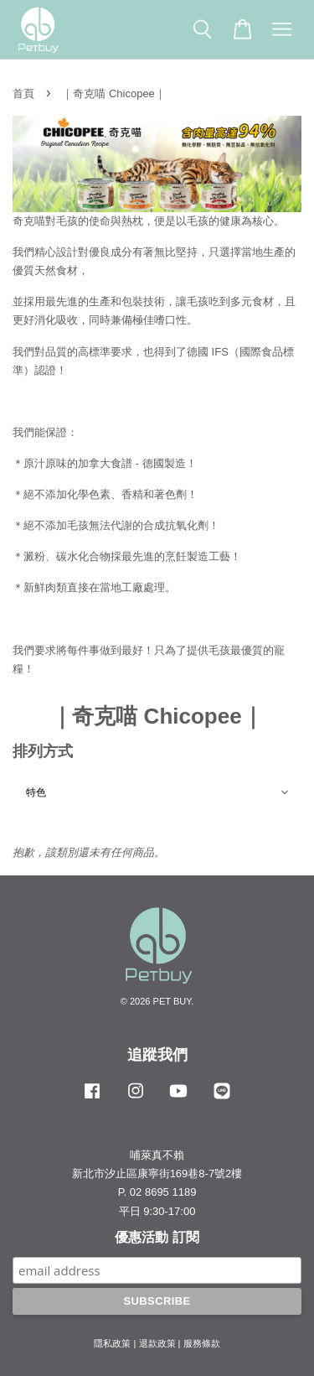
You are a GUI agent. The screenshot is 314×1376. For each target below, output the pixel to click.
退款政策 (157, 1343)
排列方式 (43, 751)
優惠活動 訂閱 (156, 1237)
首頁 (23, 93)
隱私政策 (112, 1343)
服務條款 (201, 1343)
